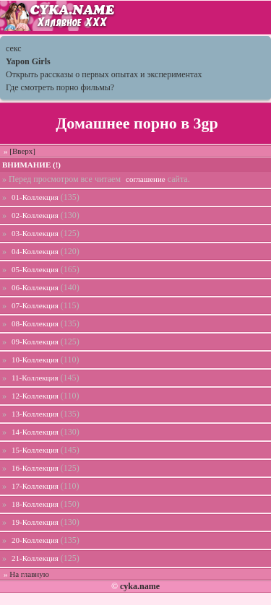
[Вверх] (22, 151)
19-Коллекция (35, 522)
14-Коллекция (35, 431)
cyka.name (140, 586)
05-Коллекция (35, 269)
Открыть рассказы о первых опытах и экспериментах (104, 74)
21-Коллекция (35, 558)
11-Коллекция (35, 377)
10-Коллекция (35, 359)
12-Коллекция (35, 395)
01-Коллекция (35, 197)
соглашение (145, 179)
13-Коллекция (35, 413)
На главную (29, 574)
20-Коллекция (35, 540)
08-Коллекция (35, 323)
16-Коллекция (35, 467)
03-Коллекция (35, 233)
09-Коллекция (35, 341)
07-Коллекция (35, 305)
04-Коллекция (35, 251)
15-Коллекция (35, 449)
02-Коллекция (35, 215)
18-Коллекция (35, 504)
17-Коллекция (35, 486)
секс (14, 48)
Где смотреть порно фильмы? (60, 87)
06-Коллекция (35, 287)
